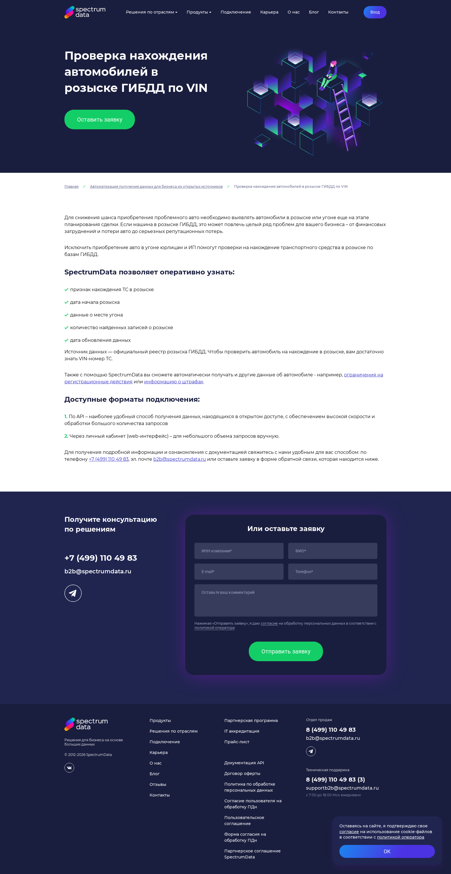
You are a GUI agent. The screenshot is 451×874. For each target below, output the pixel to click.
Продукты (197, 12)
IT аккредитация (241, 731)
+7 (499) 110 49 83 (109, 459)
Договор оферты (242, 773)
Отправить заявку (285, 651)
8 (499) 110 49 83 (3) (335, 779)
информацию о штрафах (173, 381)
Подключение (236, 12)
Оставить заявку (99, 119)
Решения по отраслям (150, 12)
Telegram (73, 593)
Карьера (269, 12)
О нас (294, 12)
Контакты (338, 12)
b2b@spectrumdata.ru (179, 459)
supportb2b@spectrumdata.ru (342, 788)
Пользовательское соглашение (244, 820)
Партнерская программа (251, 720)
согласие (269, 623)
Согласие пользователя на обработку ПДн (253, 803)
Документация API (244, 762)
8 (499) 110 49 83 (331, 729)
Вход (375, 12)
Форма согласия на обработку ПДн (245, 837)
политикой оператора (214, 627)
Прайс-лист (236, 741)
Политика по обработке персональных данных (249, 787)
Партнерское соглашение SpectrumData (252, 854)
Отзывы (158, 784)
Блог (314, 12)
